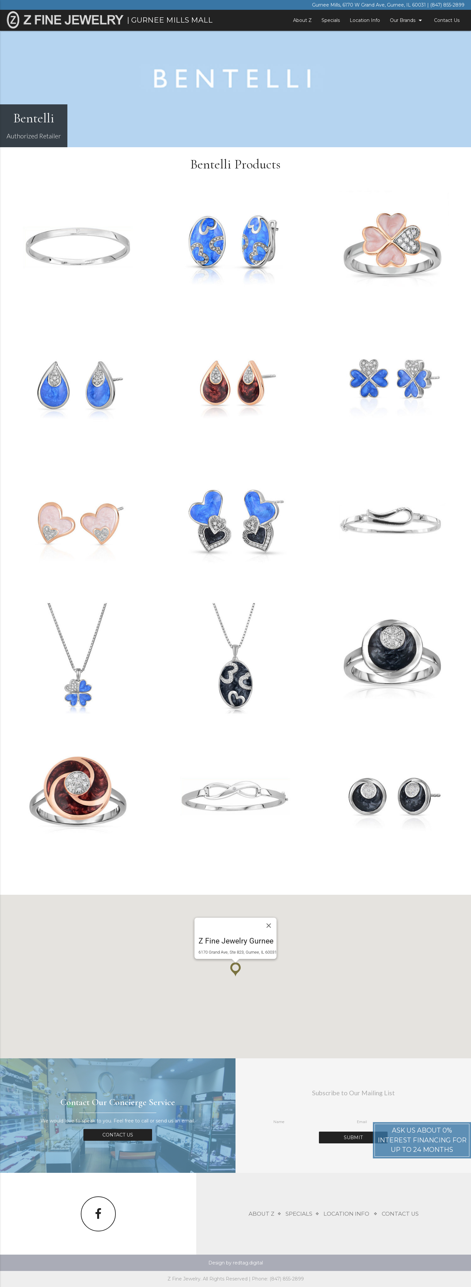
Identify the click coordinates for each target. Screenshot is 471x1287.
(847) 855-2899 (447, 5)
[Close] (269, 926)
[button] (235, 969)
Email (362, 1122)
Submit (353, 1137)
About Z (302, 20)
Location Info (365, 20)
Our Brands (407, 20)
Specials (331, 20)
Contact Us (447, 20)
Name (278, 1122)
